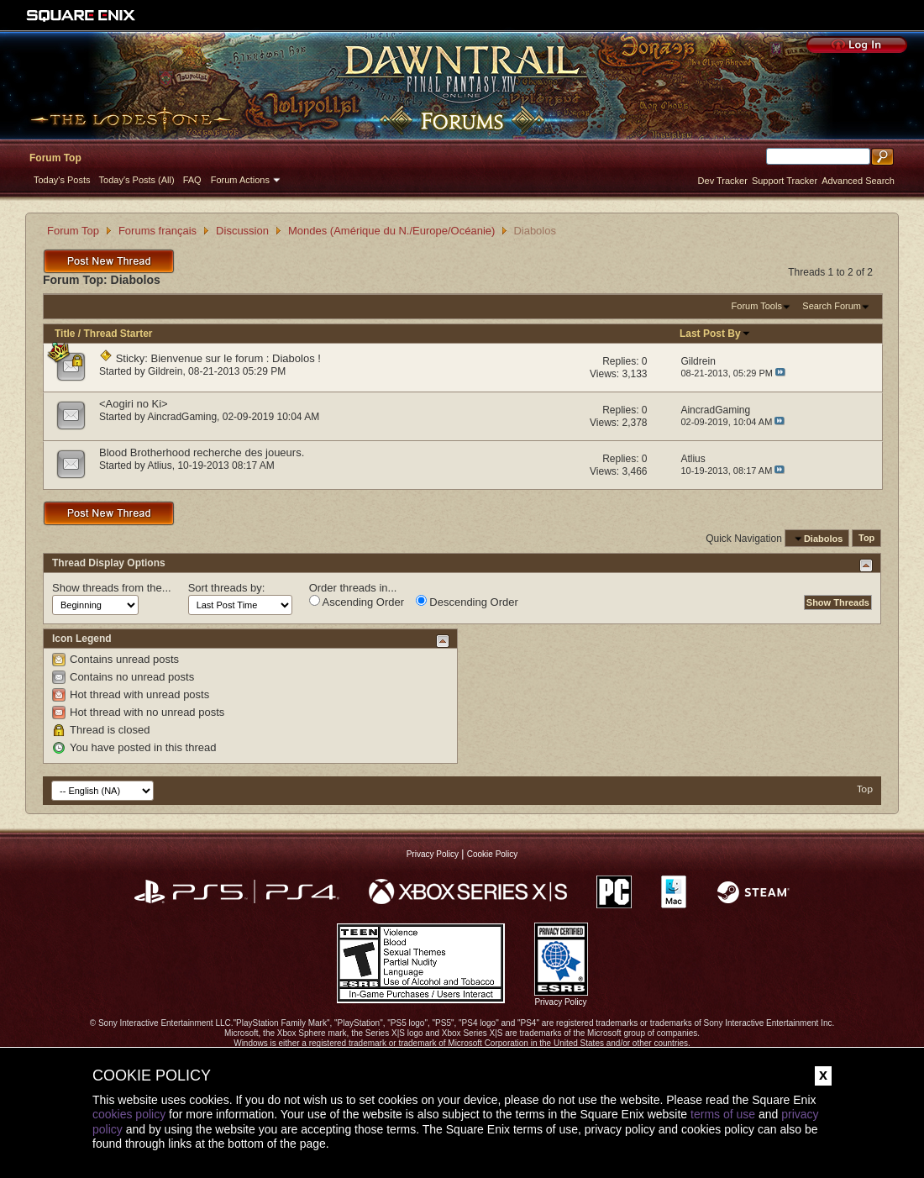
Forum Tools (757, 306)
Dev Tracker (723, 181)
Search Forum (831, 306)
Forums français (157, 230)
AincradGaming (182, 417)
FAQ (192, 180)
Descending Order (467, 601)
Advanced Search (858, 181)
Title (65, 333)
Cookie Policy (492, 854)
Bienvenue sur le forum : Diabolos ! (236, 358)
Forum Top (55, 158)
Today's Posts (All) (137, 180)
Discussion (242, 230)
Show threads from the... (111, 587)
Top (866, 539)
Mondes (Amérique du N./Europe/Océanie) (391, 230)
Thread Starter (117, 333)
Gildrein (165, 371)
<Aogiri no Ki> (133, 403)
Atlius (159, 465)
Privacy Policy (433, 854)
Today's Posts (62, 180)
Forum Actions (240, 180)
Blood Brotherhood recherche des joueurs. (201, 452)
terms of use (722, 1114)
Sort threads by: (226, 587)
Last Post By (715, 333)
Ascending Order (356, 601)
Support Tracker (784, 181)
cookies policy (128, 1114)
